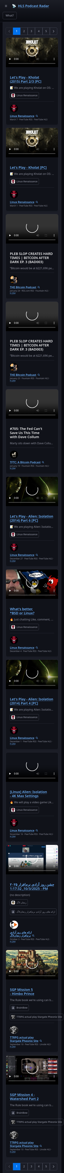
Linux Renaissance (24, 95)
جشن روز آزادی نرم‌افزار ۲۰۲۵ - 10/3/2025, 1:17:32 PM (32, 886)
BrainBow (19, 1008)
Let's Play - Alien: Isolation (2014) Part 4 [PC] (31, 701)
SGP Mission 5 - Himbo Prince (22, 991)
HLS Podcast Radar (33, 6)
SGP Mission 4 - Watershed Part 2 (24, 1096)
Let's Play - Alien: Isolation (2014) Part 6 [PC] (31, 518)
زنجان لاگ (18, 902)
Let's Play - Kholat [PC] (28, 167)
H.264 (13, 293)
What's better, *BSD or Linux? (22, 611)
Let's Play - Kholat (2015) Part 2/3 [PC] (25, 79)
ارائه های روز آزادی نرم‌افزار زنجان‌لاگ (33, 912)
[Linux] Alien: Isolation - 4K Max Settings (28, 793)
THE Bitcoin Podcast (23, 287)
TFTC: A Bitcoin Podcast (25, 462)
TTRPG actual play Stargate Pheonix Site (36, 1017)
